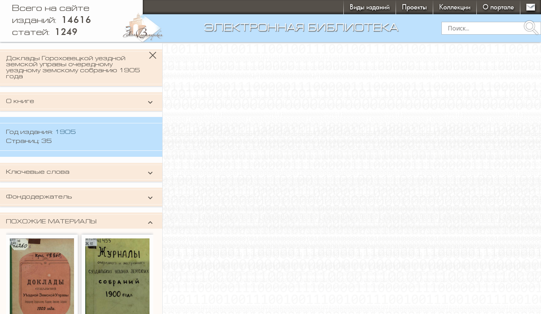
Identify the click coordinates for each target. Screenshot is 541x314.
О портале (498, 7)
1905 (65, 132)
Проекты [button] (414, 7)
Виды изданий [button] (370, 7)
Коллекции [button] (454, 7)
